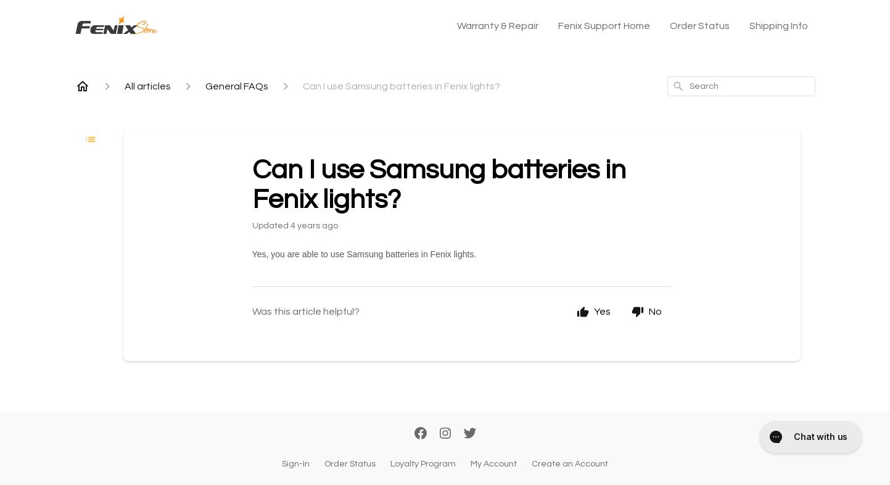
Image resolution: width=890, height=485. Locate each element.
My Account (494, 464)
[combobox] (741, 86)
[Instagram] (445, 434)
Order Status (700, 26)
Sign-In (296, 464)
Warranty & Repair (497, 26)
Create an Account (570, 464)
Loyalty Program (423, 464)
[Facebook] (420, 434)
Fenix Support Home (604, 26)
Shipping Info (778, 26)
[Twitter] (470, 434)
